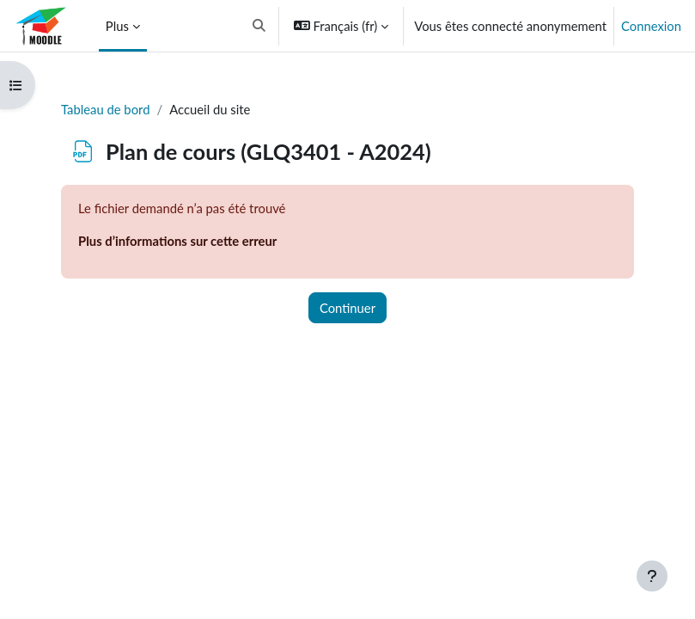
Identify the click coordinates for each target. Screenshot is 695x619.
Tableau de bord (105, 109)
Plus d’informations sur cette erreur (177, 240)
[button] (259, 26)
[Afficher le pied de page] (652, 576)
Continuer (347, 308)
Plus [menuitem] (117, 26)
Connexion (651, 26)
